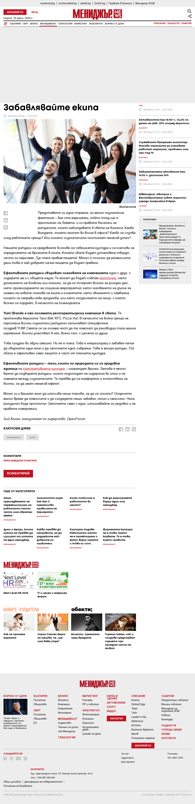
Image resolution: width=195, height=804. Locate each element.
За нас (125, 754)
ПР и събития (90, 704)
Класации (88, 718)
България (15, 24)
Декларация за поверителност (43, 781)
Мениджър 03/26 (145, 3)
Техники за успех (68, 727)
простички (107, 278)
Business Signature (142, 729)
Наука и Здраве (112, 697)
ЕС (35, 723)
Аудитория (127, 758)
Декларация (128, 762)
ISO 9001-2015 (175, 758)
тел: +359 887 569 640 (43, 777)
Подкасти (173, 23)
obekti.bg (85, 3)
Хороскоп (88, 723)
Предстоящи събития (174, 700)
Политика (40, 700)
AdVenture (137, 721)
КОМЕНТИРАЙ (18, 473)
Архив (134, 734)
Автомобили (116, 702)
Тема (134, 708)
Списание (160, 23)
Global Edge (138, 704)
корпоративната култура (44, 368)
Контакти (168, 738)
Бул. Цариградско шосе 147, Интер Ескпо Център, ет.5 (62, 773)
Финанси (63, 700)
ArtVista (136, 725)
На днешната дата (90, 728)
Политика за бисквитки (18, 786)
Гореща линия (171, 729)
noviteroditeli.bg (67, 3)
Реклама (87, 700)
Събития (186, 23)
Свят (25, 24)
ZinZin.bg (99, 3)
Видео (111, 711)
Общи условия (12, 781)
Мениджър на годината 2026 (170, 709)
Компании (64, 704)
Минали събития (171, 704)
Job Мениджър (66, 731)
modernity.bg (47, 3)
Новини (165, 715)
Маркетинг (80, 24)
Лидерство (64, 723)
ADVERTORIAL (150, 220)
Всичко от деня (114, 24)
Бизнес (34, 24)
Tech (134, 712)
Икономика (64, 712)
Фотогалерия (90, 714)
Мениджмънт (48, 24)
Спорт (111, 706)
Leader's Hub (138, 717)
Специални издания (143, 738)
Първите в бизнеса (120, 3)
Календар (167, 719)
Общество (40, 704)
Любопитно (96, 24)
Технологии (65, 24)
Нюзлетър (116, 719)
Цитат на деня (91, 734)
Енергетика (65, 708)
